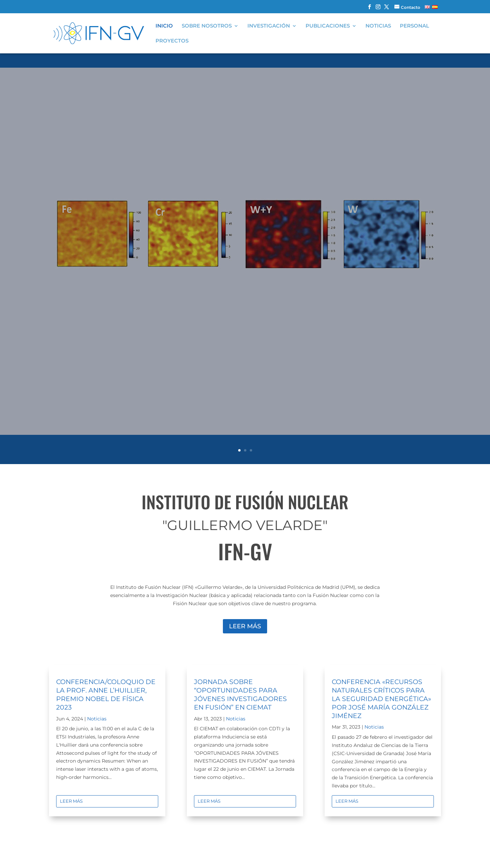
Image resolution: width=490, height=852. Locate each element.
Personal (414, 26)
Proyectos (172, 41)
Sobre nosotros (207, 26)
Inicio (164, 26)
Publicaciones (328, 26)
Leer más (245, 626)
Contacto (410, 7)
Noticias (378, 26)
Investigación (268, 26)
